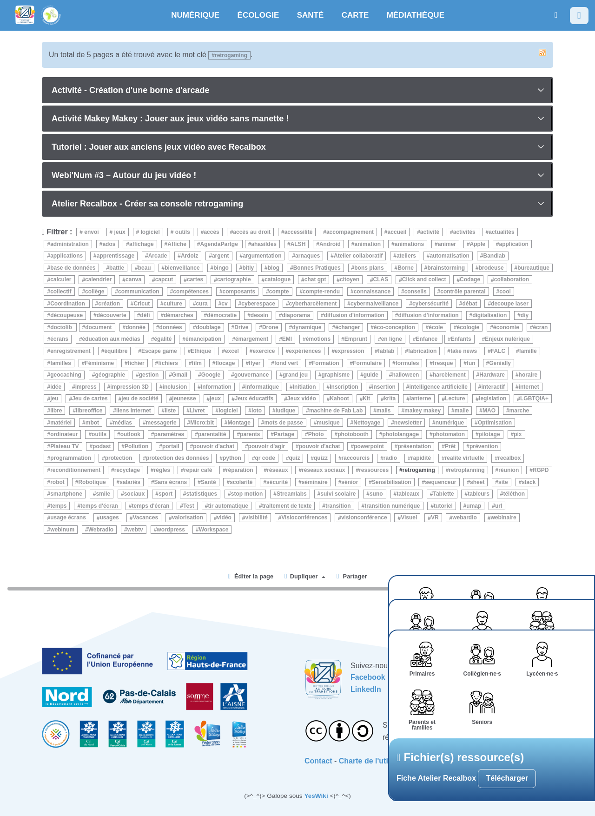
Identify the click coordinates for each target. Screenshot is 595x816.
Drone (270, 327)
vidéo (224, 518)
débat (470, 303)
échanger (347, 327)
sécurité (277, 482)
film (197, 363)
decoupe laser (510, 303)
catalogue (277, 280)
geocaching (65, 375)
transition (338, 506)
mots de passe (283, 422)
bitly (248, 268)
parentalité (212, 434)
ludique (286, 410)
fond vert (286, 363)
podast (102, 446)
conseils (415, 291)
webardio (464, 518)
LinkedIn (365, 689)
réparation (239, 470)
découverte (111, 315)
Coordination (68, 303)
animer (447, 244)
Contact (318, 761)
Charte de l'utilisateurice (382, 761)
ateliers (406, 255)
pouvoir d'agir (266, 446)
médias (122, 422)
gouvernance (251, 375)
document (98, 327)
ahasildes (264, 244)
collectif (60, 291)
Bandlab (494, 255)
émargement (251, 339)
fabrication (422, 351)
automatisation (449, 255)
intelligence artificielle (438, 387)
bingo (221, 268)
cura (201, 303)
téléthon (514, 494)
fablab (386, 351)
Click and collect (424, 280)
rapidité (421, 458)
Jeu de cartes (90, 399)
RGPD (541, 470)
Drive (241, 327)
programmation (70, 458)
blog (273, 268)
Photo (316, 434)
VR (435, 518)
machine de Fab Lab (336, 410)
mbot (92, 422)
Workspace (214, 529)
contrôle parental (462, 291)
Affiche (176, 244)
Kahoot (339, 399)
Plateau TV (64, 446)
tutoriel (443, 506)
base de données (72, 268)
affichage (141, 244)
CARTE (355, 15)
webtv (135, 529)
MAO (489, 410)
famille (528, 351)
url (498, 506)
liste (170, 410)
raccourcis (356, 458)
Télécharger (507, 778)
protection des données (177, 458)
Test (188, 506)
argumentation (262, 255)
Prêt (450, 446)
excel (232, 351)
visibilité (256, 518)
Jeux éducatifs (254, 399)
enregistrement (70, 351)
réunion (508, 470)
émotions (318, 339)
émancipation (203, 339)
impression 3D (129, 387)
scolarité (241, 482)
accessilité (298, 232)
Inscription (344, 387)
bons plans (368, 268)
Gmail (179, 375)
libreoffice (89, 410)
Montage (238, 422)
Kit (366, 399)
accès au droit (252, 232)
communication (138, 291)
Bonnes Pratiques (317, 268)
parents (250, 434)
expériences (305, 351)
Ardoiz (189, 255)
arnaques (307, 255)
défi (145, 315)
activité (429, 232)
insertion (384, 387)
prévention (483, 446)
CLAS (381, 280)
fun (471, 363)
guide (371, 375)
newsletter (408, 422)
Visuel (409, 518)
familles (60, 363)
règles (162, 470)
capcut (164, 280)
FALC (498, 351)
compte (279, 291)
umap (473, 506)
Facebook (367, 677)
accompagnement (350, 232)
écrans (59, 339)
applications (66, 255)
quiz (294, 458)
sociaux (134, 494)
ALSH (298, 244)
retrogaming (419, 470)
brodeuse (491, 268)
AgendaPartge (220, 244)
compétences (191, 291)
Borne (405, 268)
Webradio (100, 529)
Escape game (159, 351)
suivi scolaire (338, 494)
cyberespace (258, 303)
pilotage (489, 434)
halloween (405, 375)
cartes (195, 280)
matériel (61, 422)
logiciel (149, 232)
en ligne (391, 339)
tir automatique (228, 506)
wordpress (171, 529)
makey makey (422, 410)
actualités (501, 232)
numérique (450, 422)
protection (118, 458)
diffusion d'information (354, 315)
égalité (163, 339)
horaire (528, 375)
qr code (265, 458)
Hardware (492, 375)
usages (109, 518)
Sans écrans (170, 482)
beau (144, 268)
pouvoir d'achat (213, 446)
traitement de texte (287, 506)
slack (529, 482)
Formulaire (367, 363)
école (436, 327)
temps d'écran (99, 506)
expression (349, 351)
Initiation (304, 387)
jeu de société (139, 399)
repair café (198, 470)
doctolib (61, 327)
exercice (264, 351)
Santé (208, 482)
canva (133, 280)
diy (525, 315)
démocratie (222, 315)
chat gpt (315, 280)
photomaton (449, 434)
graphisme (336, 375)
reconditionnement (75, 470)
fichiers (168, 363)
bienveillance (182, 268)
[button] (556, 15)
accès (211, 232)
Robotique (92, 482)
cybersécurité (430, 303)
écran (540, 327)
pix (518, 434)
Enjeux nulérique (507, 339)
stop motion (247, 494)
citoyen (349, 280)
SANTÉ (310, 15)
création (109, 303)
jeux (118, 232)
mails (384, 410)
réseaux (277, 470)
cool (505, 291)
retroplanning (466, 470)
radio (390, 458)
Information (216, 387)
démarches (178, 315)
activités (465, 232)
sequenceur (440, 482)
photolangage (400, 434)
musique (328, 422)
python (232, 458)
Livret (197, 410)
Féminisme (99, 363)
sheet (477, 482)
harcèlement (449, 375)
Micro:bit (202, 422)
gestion (149, 375)
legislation (492, 399)
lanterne (420, 399)
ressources (374, 470)
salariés (129, 482)
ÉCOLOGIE (258, 15)
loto (256, 410)
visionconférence (364, 518)
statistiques (202, 494)
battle (116, 268)
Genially (500, 363)
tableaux (408, 494)
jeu (54, 399)
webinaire (503, 518)
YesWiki (316, 795)
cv (224, 303)
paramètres (169, 434)
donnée (135, 327)
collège (94, 291)
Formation (325, 363)
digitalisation (489, 315)
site (503, 482)
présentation (414, 446)
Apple (477, 244)
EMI (287, 339)
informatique (262, 387)
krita (390, 399)
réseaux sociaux (323, 470)
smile (103, 494)
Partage (284, 434)
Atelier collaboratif (358, 255)
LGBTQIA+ (534, 399)
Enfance (427, 339)
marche (519, 410)
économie (506, 327)
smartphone (66, 494)
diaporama (296, 315)
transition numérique (392, 506)
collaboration (511, 280)
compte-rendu (321, 291)
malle (462, 410)
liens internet (133, 410)
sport (165, 494)
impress (86, 387)
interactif (493, 387)
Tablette (443, 494)
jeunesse (184, 399)
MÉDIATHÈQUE (415, 15)
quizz (321, 458)
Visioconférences (304, 518)
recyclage (127, 470)
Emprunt (355, 339)
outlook (130, 434)
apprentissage (115, 255)
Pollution (136, 446)
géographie (110, 375)
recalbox (509, 458)
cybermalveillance (374, 303)
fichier (136, 363)
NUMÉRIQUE (195, 15)
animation (367, 244)
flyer (254, 363)
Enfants (461, 339)
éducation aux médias (111, 339)
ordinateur (64, 434)
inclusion (175, 387)
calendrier (98, 280)
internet (529, 387)
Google (210, 375)
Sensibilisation (391, 482)
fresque (443, 363)
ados (108, 244)
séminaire (315, 482)
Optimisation (495, 422)
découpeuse (66, 315)
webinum (62, 529)
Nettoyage (366, 422)
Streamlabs (292, 494)
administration (69, 244)
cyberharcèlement (313, 303)
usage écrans (68, 518)
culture (173, 303)
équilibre (115, 351)
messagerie (161, 422)
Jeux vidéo (301, 399)
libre (56, 410)
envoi (91, 232)
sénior (349, 482)
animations (409, 244)
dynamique (306, 327)
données (170, 327)
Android (330, 244)
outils (181, 232)
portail (170, 446)
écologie (468, 327)
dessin (259, 315)
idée (55, 387)
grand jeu (295, 375)
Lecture (455, 399)
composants (239, 291)
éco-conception (394, 327)
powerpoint (369, 446)
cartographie (234, 280)
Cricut (142, 303)
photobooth (353, 434)
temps (58, 506)
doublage (208, 327)
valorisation (187, 518)
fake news (463, 351)
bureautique (533, 268)
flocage (225, 363)
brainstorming (446, 268)
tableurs (478, 494)
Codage (470, 280)
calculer (60, 280)
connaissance (372, 291)
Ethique (201, 351)
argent (220, 255)
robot (57, 482)
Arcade (157, 255)
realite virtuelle (464, 458)
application (514, 244)
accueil (397, 232)
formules (407, 363)
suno (376, 494)
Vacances (145, 518)
